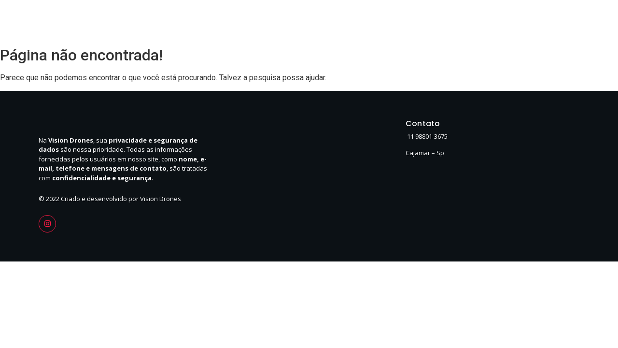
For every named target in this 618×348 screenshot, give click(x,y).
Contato (532, 23)
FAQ (568, 23)
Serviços (488, 23)
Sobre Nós (440, 23)
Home (396, 23)
